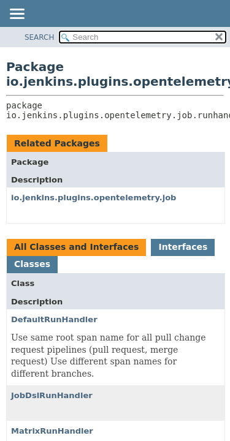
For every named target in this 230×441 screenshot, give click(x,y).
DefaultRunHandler (54, 319)
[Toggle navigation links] (16, 14)
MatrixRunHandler (52, 430)
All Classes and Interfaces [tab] (76, 247)
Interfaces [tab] (182, 247)
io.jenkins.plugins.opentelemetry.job (93, 197)
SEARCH (40, 37)
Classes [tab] (32, 264)
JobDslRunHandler (52, 395)
